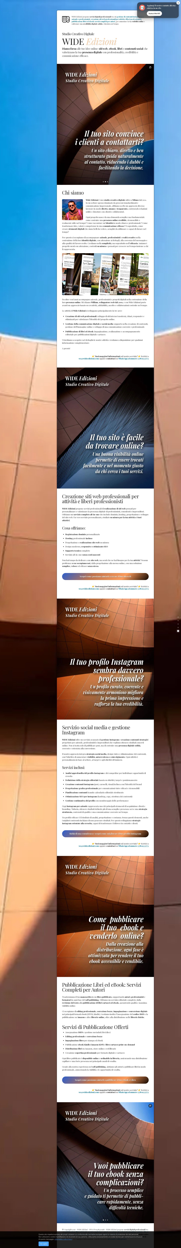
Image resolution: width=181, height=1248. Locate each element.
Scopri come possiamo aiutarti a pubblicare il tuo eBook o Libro (105, 1080)
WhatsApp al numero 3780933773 (133, 358)
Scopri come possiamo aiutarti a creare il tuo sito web (105, 576)
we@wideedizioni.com (89, 358)
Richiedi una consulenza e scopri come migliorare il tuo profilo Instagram (105, 833)
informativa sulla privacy (63, 1239)
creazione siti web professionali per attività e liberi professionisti (116, 19)
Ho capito (43, 1244)
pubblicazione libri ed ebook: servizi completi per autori (93, 21)
